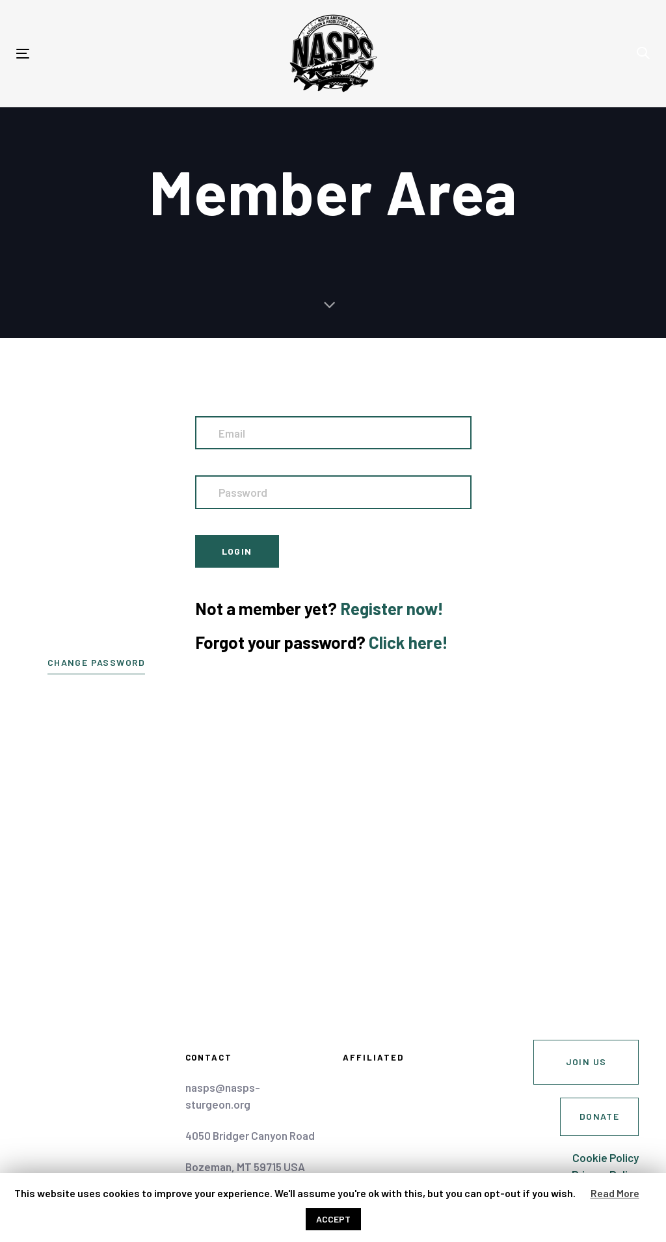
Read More (615, 1193)
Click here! (408, 642)
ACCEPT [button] (333, 1218)
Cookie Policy (605, 1157)
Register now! (392, 608)
